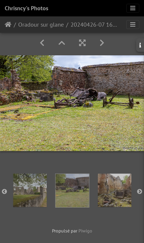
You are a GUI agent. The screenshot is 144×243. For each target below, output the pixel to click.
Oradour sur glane (41, 24)
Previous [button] (4, 192)
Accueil (8, 24)
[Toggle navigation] (132, 8)
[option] (30, 190)
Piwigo (85, 231)
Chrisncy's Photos (26, 8)
